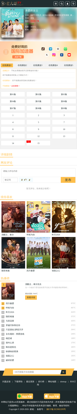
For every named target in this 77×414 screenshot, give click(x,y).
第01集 (13, 94)
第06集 (64, 101)
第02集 (38, 94)
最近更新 (30, 382)
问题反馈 (6, 382)
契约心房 (10, 343)
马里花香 (10, 321)
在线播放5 (68, 65)
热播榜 (5, 278)
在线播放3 (37, 65)
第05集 (38, 101)
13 (64, 136)
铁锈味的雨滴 (12, 351)
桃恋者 (9, 338)
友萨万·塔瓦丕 (35, 15)
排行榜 (41, 382)
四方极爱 (10, 303)
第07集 (13, 108)
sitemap (63, 382)
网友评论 (6, 162)
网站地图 (52, 382)
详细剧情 (6, 154)
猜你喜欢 (6, 197)
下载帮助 (18, 382)
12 (38, 136)
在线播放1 (7, 65)
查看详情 (31, 297)
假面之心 (10, 356)
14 (13, 143)
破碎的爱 (10, 360)
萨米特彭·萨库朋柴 (62, 15)
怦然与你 (10, 308)
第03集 (64, 94)
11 (13, 136)
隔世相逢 (10, 316)
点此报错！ (15, 86)
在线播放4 (53, 65)
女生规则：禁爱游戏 (15, 334)
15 (38, 143)
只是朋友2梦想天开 (14, 330)
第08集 (38, 108)
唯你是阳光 (11, 347)
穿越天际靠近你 (13, 325)
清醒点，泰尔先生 (33, 284)
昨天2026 (10, 312)
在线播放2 (22, 65)
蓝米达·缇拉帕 (48, 15)
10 (64, 129)
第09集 (64, 108)
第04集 (13, 101)
